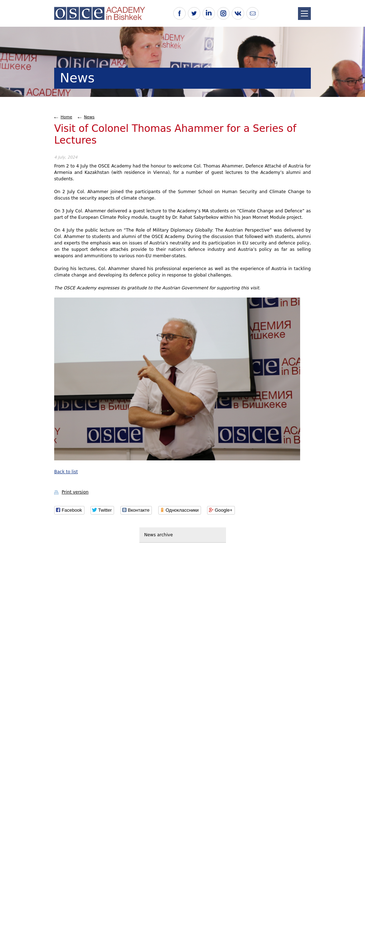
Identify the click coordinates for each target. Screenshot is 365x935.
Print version (75, 492)
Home (66, 117)
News (89, 117)
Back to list (66, 471)
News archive (158, 534)
